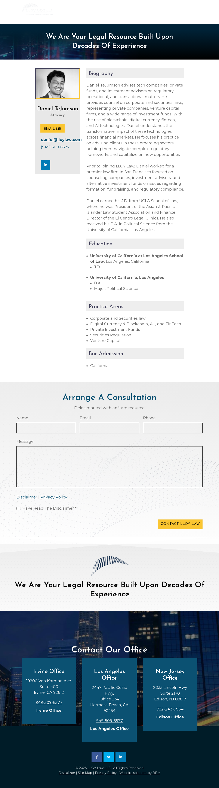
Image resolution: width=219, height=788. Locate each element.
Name (22, 418)
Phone (149, 418)
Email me (52, 129)
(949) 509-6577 (55, 147)
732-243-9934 (180, 17)
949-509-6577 (139, 17)
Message (25, 441)
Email (85, 418)
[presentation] (48, 525)
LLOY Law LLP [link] (99, 768)
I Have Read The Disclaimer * (48, 508)
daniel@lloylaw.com (61, 139)
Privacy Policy (53, 497)
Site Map (85, 773)
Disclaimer (26, 497)
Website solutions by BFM (139, 773)
